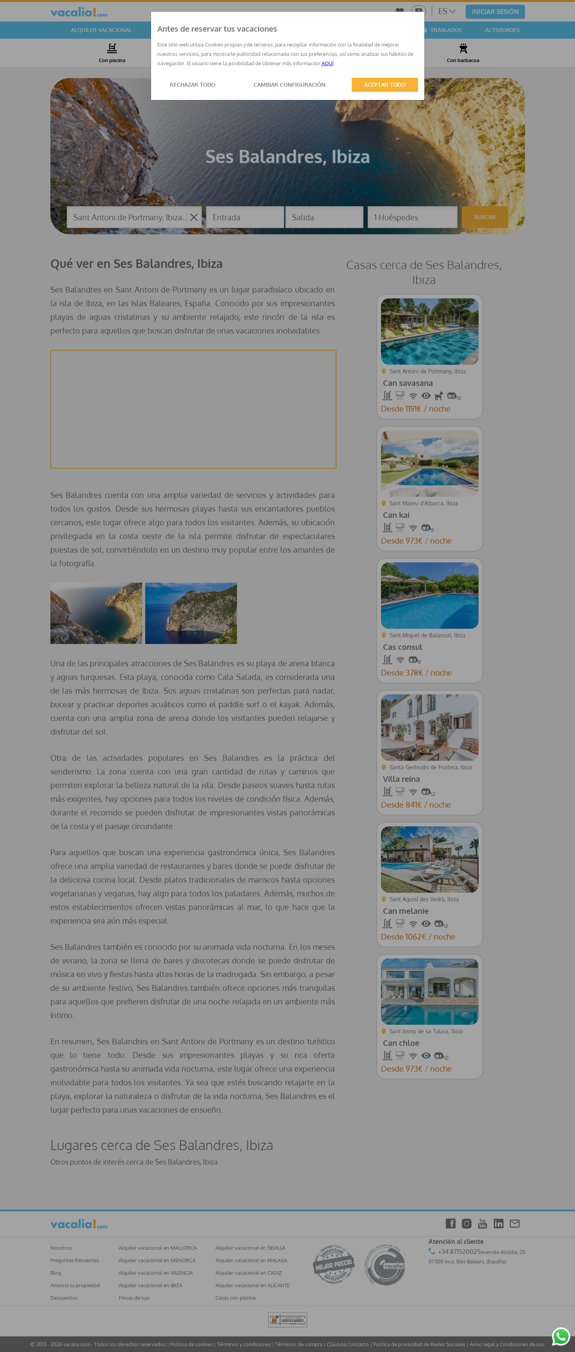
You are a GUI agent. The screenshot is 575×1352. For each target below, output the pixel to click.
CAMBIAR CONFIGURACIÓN (290, 84)
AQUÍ (327, 63)
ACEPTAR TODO (385, 84)
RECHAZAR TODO (192, 84)
